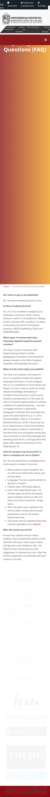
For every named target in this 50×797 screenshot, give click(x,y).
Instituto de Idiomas (46, 29)
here (18, 476)
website (37, 524)
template (35, 460)
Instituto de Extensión (20, 29)
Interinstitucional (33, 27)
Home (6, 286)
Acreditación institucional (9, 28)
